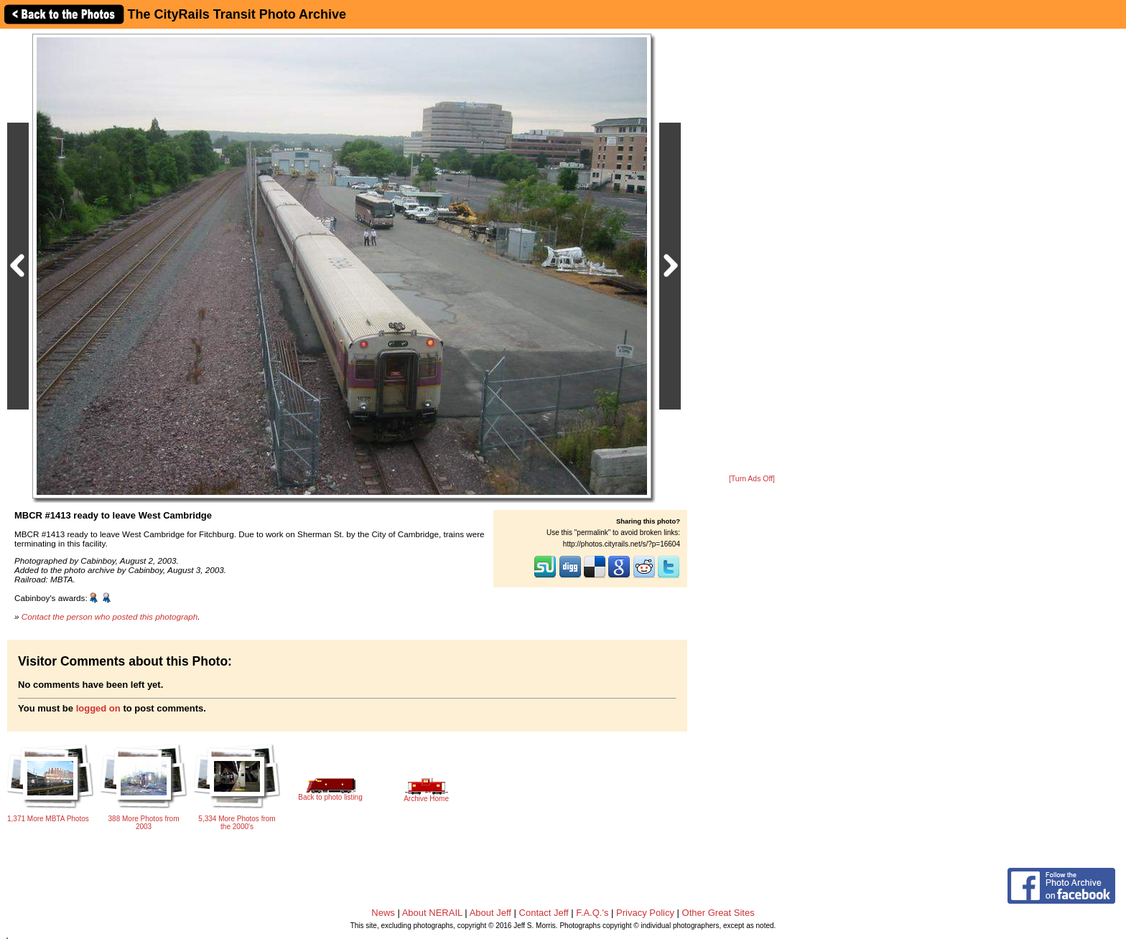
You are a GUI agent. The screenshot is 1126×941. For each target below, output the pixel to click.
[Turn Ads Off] (752, 479)
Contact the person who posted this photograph (110, 616)
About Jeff (490, 912)
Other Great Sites (718, 912)
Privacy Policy (645, 912)
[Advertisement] (751, 252)
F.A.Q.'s (592, 912)
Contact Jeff (544, 912)
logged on (98, 708)
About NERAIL (432, 912)
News (383, 912)
